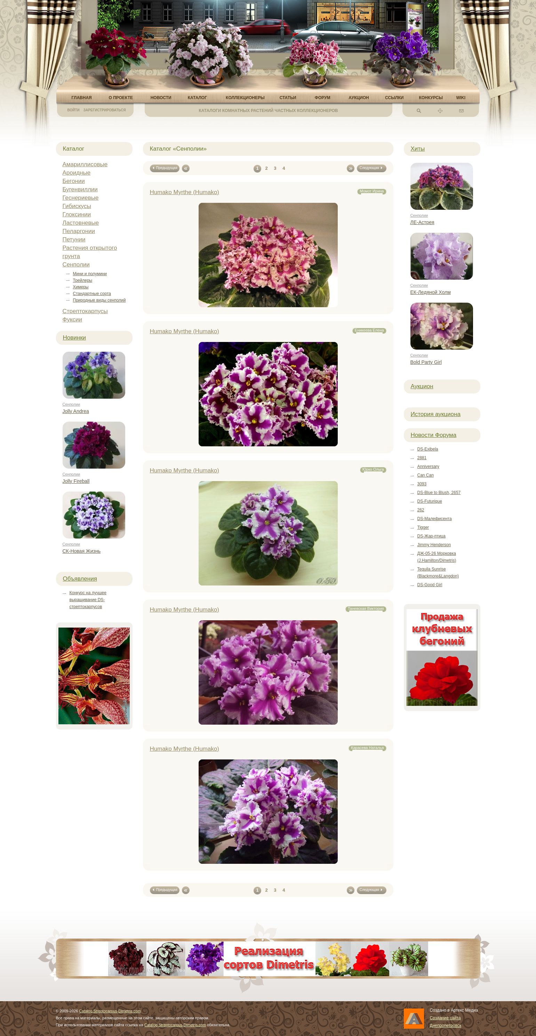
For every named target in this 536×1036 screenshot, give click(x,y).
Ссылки (394, 97)
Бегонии (74, 181)
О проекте (121, 97)
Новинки (74, 337)
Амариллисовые (85, 164)
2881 (422, 457)
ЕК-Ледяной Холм (430, 292)
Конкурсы (431, 97)
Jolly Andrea (76, 411)
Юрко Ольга (373, 469)
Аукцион (359, 97)
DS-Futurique (429, 501)
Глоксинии (77, 214)
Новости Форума (434, 435)
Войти (73, 110)
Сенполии (76, 264)
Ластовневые (81, 223)
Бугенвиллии (80, 189)
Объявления (80, 578)
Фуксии (72, 319)
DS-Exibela (427, 449)
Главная (82, 97)
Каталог (197, 97)
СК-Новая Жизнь (82, 551)
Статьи (288, 97)
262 (420, 510)
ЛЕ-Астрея (422, 222)
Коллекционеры (245, 97)
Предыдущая (164, 168)
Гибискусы (77, 206)
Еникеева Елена (369, 330)
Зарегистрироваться (104, 110)
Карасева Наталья (367, 748)
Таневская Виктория (366, 608)
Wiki (460, 97)
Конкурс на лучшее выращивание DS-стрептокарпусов (88, 599)
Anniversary (428, 466)
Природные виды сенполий (99, 300)
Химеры (81, 287)
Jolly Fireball (76, 481)
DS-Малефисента (434, 518)
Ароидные (77, 172)
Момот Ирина (372, 191)
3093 (422, 483)
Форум (322, 97)
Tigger (423, 527)
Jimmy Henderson (434, 544)
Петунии (74, 239)
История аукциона (436, 414)
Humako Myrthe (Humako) (184, 192)
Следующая (372, 168)
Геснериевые (81, 197)
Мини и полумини (90, 273)
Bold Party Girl (426, 362)
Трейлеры (83, 280)
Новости (161, 97)
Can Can (425, 475)
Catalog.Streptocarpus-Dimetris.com (110, 1011)
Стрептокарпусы (85, 311)
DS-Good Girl (429, 584)
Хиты (418, 148)
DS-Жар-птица (431, 536)
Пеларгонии (79, 231)
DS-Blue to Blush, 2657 (439, 492)
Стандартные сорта (92, 293)
